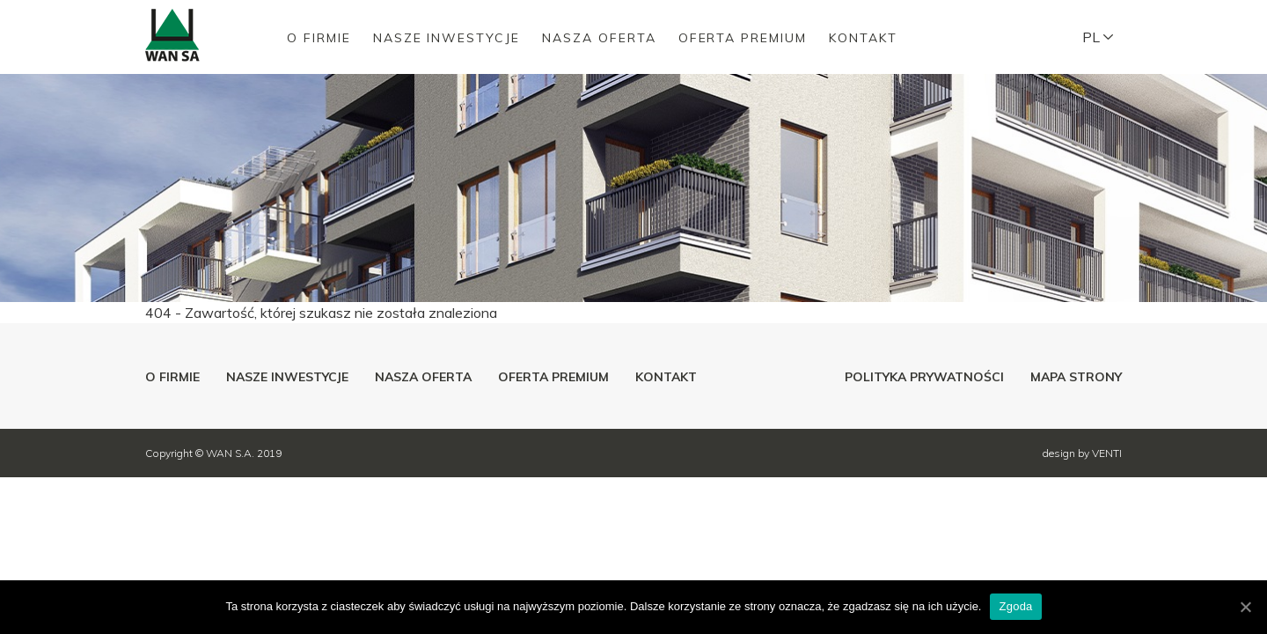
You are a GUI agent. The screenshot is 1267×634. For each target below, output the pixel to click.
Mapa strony (1076, 377)
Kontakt (863, 38)
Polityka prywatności (924, 377)
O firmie (319, 38)
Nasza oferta (599, 38)
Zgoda (1015, 606)
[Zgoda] (1245, 607)
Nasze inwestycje (446, 38)
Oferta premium (742, 38)
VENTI (1107, 453)
